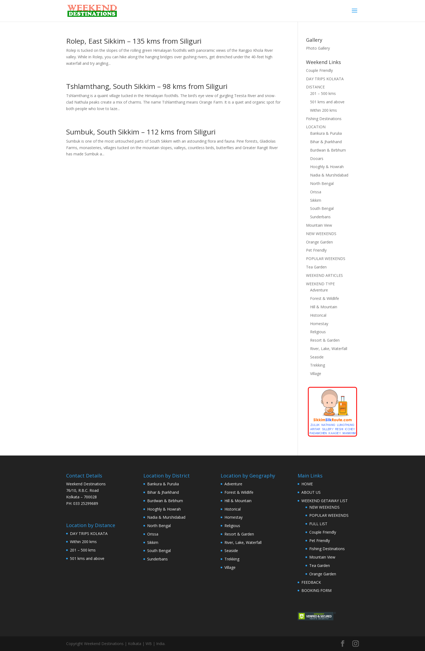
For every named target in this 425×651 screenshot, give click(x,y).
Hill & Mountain (323, 306)
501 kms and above (327, 101)
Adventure (319, 290)
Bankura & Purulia (326, 133)
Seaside (317, 357)
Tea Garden (316, 267)
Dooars (316, 158)
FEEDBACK (311, 582)
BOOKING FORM (316, 590)
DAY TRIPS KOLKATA (325, 78)
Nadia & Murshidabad (329, 175)
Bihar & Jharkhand (326, 141)
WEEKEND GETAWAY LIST (324, 500)
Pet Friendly (316, 250)
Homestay (319, 323)
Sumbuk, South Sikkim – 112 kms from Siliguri (140, 132)
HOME (307, 483)
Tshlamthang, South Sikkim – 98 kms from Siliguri (146, 86)
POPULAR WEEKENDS (325, 258)
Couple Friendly (319, 70)
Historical (318, 315)
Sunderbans (320, 216)
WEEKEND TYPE (320, 283)
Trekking (317, 365)
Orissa (315, 191)
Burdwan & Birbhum (328, 150)
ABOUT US (311, 492)
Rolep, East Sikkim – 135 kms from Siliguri (133, 41)
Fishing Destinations (324, 118)
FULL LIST (318, 523)
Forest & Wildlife (324, 298)
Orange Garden (319, 242)
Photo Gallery (318, 48)
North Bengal (322, 183)
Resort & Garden (325, 340)
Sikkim (315, 200)
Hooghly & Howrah (327, 166)
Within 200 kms (323, 110)
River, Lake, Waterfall (328, 348)
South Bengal (322, 208)
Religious (318, 331)
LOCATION (316, 126)
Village (315, 373)
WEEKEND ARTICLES (324, 275)
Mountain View (319, 225)
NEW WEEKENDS (321, 233)
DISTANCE (315, 86)
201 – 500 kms (323, 93)
